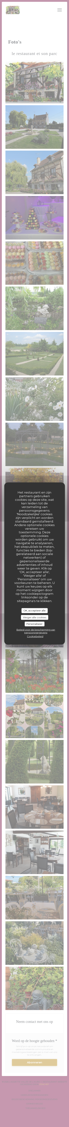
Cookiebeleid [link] (35, 636)
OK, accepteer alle (34, 610)
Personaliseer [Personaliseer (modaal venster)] (34, 623)
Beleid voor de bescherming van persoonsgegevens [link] (35, 631)
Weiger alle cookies (34, 617)
